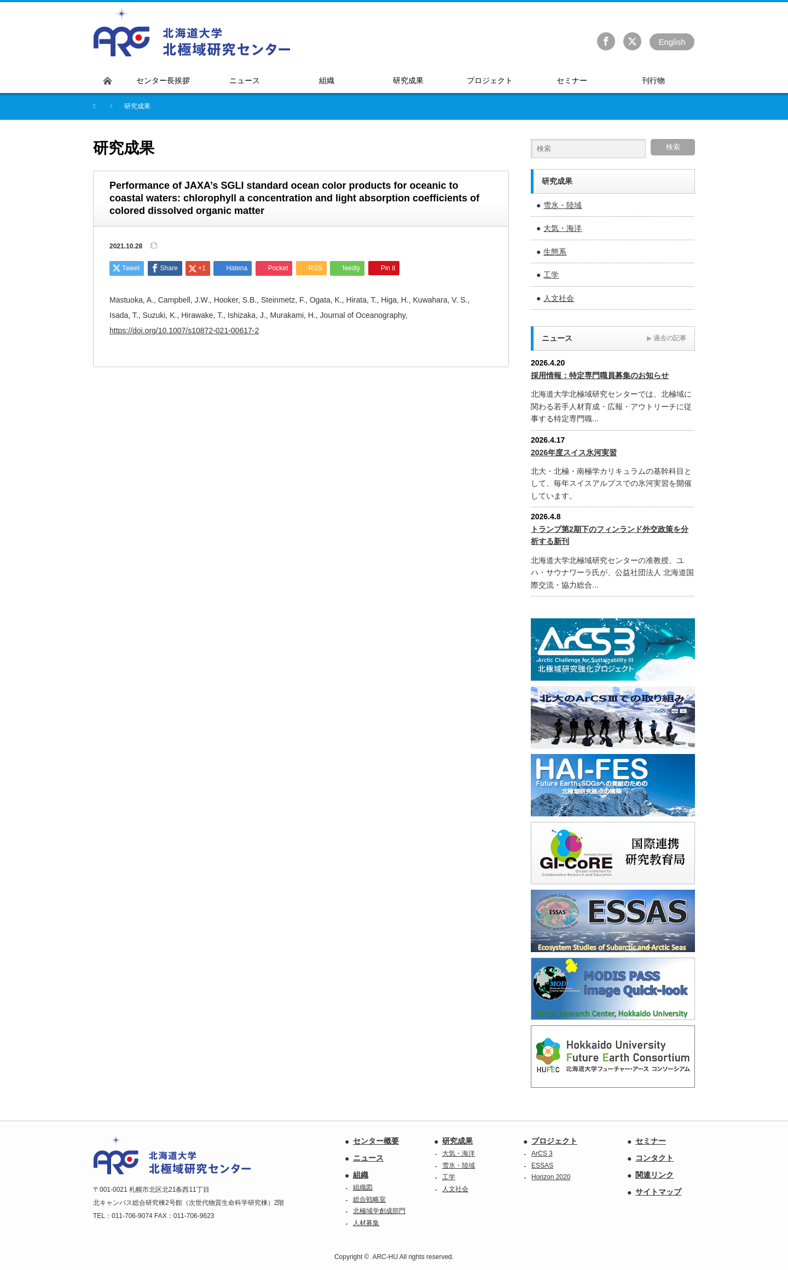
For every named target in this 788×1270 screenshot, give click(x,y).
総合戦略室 (369, 1199)
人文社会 (558, 298)
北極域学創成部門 (379, 1211)
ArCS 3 (542, 1153)
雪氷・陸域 (562, 205)
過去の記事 (666, 338)
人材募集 (366, 1223)
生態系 (554, 251)
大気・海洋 (562, 228)
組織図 (363, 1187)
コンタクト (654, 1157)
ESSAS (542, 1165)
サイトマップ (658, 1191)
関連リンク (654, 1174)
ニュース (368, 1157)
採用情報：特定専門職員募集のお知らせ (600, 375)
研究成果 (457, 1140)
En (671, 42)
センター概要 (376, 1140)
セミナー (650, 1140)
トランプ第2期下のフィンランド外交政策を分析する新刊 (609, 535)
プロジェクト (554, 1140)
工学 (551, 274)
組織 (360, 1174)
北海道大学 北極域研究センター (192, 32)
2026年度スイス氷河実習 (574, 452)
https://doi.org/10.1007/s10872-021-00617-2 (184, 330)
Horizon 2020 (550, 1177)
